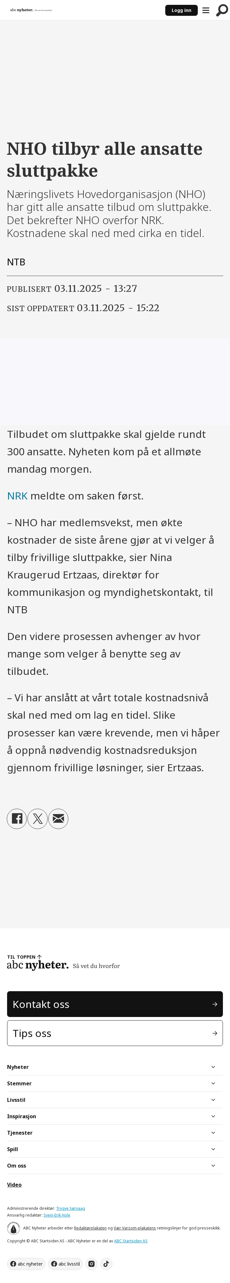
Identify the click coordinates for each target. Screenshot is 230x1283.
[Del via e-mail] (58, 819)
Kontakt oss (41, 1004)
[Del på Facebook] (17, 819)
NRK (18, 495)
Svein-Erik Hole (56, 1215)
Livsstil (16, 1099)
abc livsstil (69, 1264)
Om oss (16, 1165)
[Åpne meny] (206, 10)
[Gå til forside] (31, 10)
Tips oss (32, 1033)
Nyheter (18, 1067)
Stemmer (19, 1083)
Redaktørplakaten (90, 1228)
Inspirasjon (21, 1116)
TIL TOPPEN (21, 957)
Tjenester (20, 1132)
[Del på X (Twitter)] (37, 819)
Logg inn (181, 10)
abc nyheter (30, 1264)
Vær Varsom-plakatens (135, 1228)
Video (14, 1184)
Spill (12, 1149)
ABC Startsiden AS (131, 1241)
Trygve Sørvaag (70, 1208)
